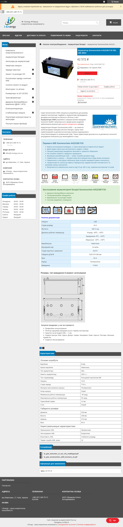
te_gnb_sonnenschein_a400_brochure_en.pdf (60, 457)
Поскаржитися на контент (67, 524)
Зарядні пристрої (13, 70)
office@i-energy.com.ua (14, 153)
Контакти (97, 35)
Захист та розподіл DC (15, 74)
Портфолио (6, 486)
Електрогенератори (14, 108)
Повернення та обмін (61, 35)
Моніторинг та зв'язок (15, 89)
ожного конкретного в (70, 124)
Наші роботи (81, 35)
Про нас (6, 35)
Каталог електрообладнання (54, 44)
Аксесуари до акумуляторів (17, 61)
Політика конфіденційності (86, 524)
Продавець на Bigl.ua (61, 522)
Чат (112, 520)
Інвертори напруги (14, 65)
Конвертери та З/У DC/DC (17, 93)
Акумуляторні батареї (77, 44)
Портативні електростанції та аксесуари (18, 118)
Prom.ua (73, 520)
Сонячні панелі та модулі (16, 85)
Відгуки (18, 35)
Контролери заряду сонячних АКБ (18, 79)
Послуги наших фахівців (16, 123)
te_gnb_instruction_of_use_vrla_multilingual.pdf (61, 454)
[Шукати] (97, 23)
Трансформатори (13, 98)
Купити (87, 73)
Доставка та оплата (36, 35)
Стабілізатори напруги (15, 113)
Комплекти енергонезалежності (14, 51)
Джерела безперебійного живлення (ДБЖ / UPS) (16, 103)
